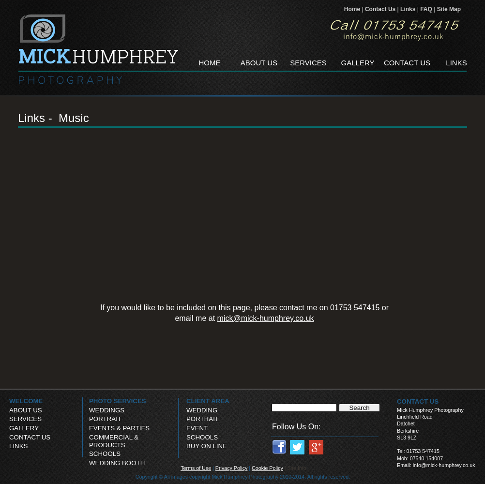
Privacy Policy (231, 468)
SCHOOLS (202, 437)
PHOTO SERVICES (117, 401)
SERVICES (25, 419)
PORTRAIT (202, 419)
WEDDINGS (106, 410)
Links (408, 9)
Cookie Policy (267, 468)
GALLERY (24, 428)
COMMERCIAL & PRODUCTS (113, 441)
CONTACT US (29, 437)
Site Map (449, 9)
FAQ (427, 9)
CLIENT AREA (207, 401)
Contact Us (381, 9)
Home (353, 9)
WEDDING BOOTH (117, 463)
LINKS (18, 446)
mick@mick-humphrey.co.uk (265, 318)
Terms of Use (196, 468)
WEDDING (201, 410)
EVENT (197, 428)
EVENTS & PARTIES (119, 428)
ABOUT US (25, 410)
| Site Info (295, 468)
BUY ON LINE (206, 446)
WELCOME (26, 401)
